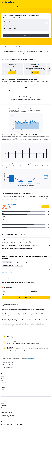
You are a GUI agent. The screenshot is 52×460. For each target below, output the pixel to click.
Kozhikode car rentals (7, 272)
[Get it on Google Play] (5, 415)
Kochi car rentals (5, 276)
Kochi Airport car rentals (7, 274)
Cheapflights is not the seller (27, 362)
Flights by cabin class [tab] (30, 262)
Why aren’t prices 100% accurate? (27, 367)
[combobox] (6, 17)
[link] (12, 72)
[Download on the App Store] (13, 415)
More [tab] (42, 102)
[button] (2, 2)
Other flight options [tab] (41, 262)
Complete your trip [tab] (7, 262)
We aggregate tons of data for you (27, 365)
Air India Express (12, 204)
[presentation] (34, 59)
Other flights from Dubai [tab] (8, 265)
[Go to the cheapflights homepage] (10, 2)
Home (2, 46)
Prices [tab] (9, 102)
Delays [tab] (26, 102)
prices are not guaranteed (29, 358)
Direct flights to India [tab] (18, 262)
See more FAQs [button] (26, 251)
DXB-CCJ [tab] (26, 87)
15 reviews (10, 208)
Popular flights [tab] (19, 265)
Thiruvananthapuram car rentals (9, 278)
